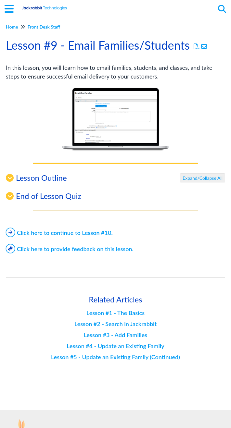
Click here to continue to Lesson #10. (59, 232)
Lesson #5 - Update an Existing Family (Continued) (115, 357)
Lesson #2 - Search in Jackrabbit (115, 323)
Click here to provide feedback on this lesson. (70, 248)
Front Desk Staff (44, 27)
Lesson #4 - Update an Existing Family (115, 345)
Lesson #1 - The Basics (115, 312)
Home (12, 27)
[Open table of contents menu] (11, 8)
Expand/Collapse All (203, 178)
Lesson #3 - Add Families (115, 334)
